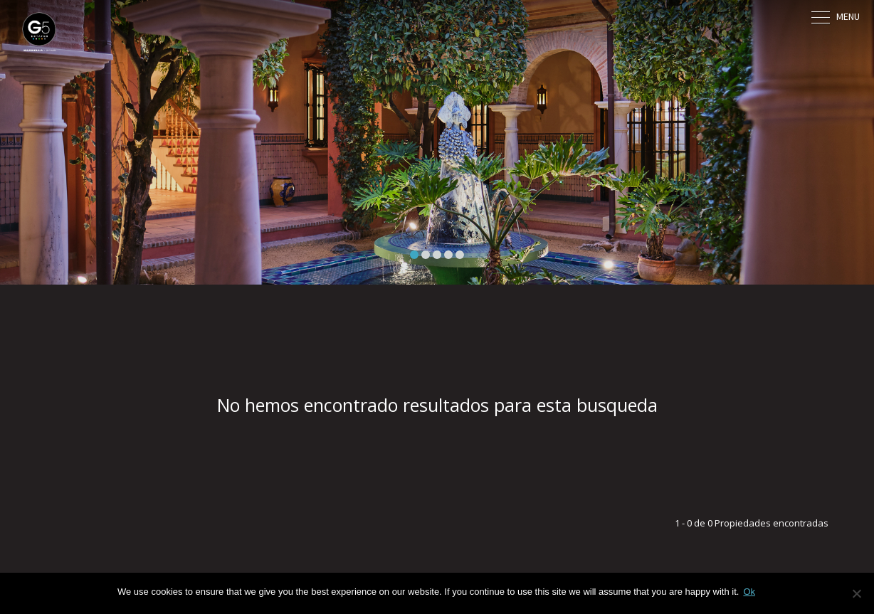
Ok (749, 591)
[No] (856, 593)
